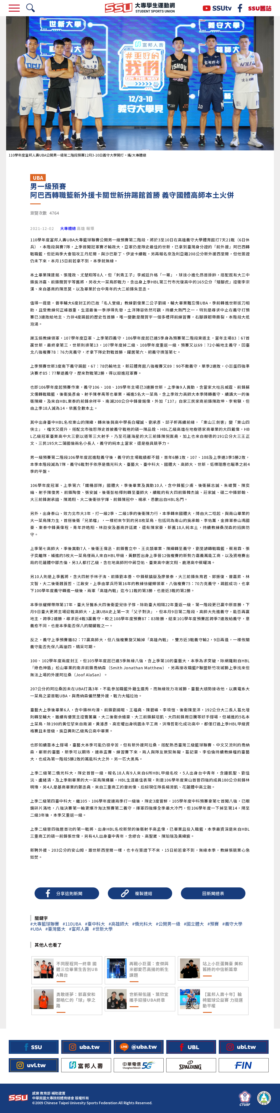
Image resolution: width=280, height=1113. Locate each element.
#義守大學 (232, 923)
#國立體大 (194, 923)
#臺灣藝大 (55, 928)
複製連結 (143, 893)
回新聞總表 (213, 893)
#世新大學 (103, 928)
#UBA (36, 928)
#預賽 (213, 923)
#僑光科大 (142, 923)
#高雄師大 (118, 923)
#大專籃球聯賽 (44, 923)
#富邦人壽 (79, 928)
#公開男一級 (168, 923)
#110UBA (72, 923)
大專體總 (68, 228)
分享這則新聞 (69, 893)
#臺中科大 (95, 923)
